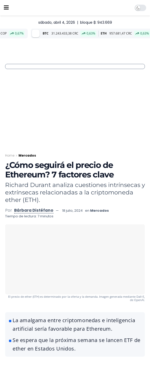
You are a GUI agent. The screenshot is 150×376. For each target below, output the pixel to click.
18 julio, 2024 (72, 210)
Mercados (27, 155)
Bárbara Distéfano (33, 210)
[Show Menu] (6, 7)
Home (9, 155)
